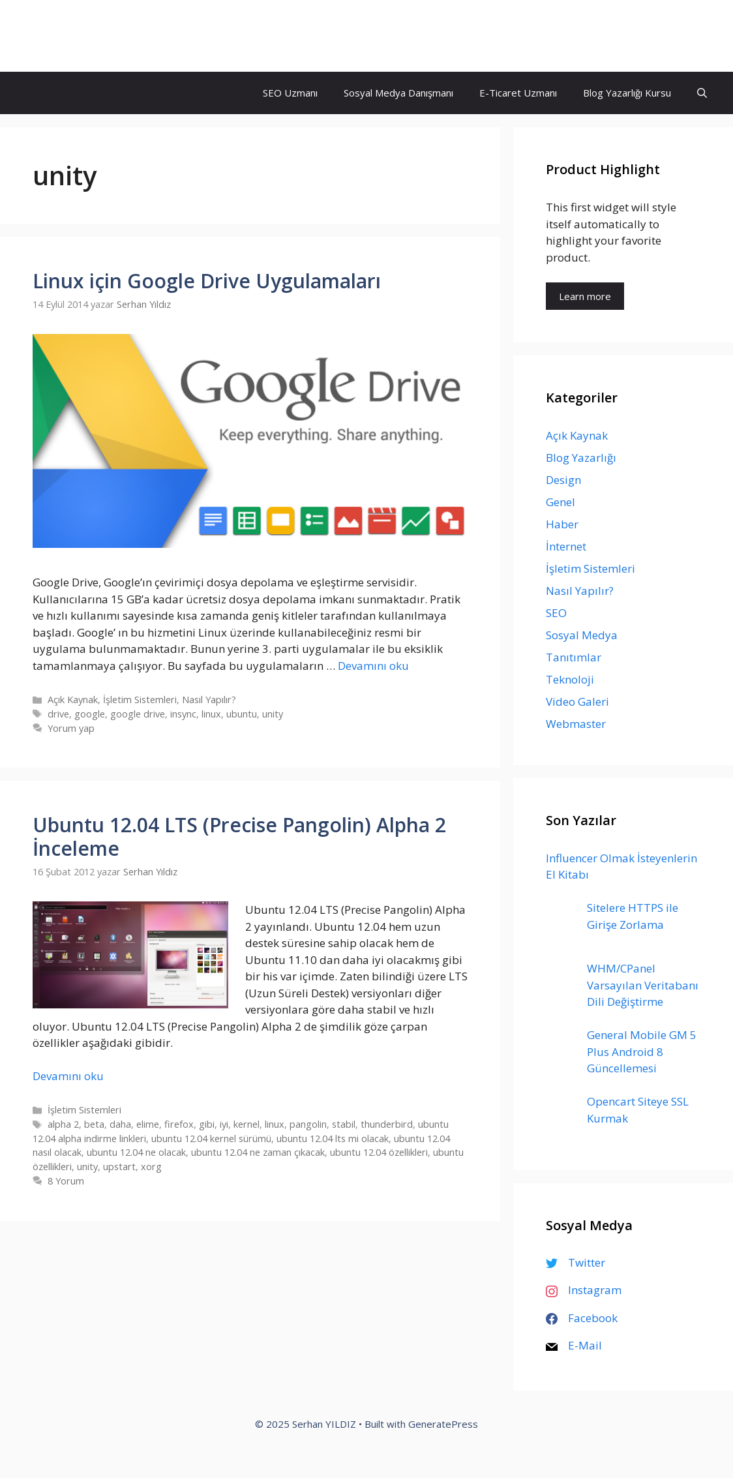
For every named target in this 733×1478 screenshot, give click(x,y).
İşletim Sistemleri (140, 699)
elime (147, 1124)
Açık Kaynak (73, 699)
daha (120, 1124)
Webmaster (576, 723)
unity (272, 714)
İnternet (566, 546)
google (89, 714)
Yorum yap (71, 728)
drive (58, 714)
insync (183, 714)
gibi (207, 1124)
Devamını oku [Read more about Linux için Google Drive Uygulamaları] (373, 665)
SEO (556, 612)
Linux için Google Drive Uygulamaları (207, 280)
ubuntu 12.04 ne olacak (136, 1152)
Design (563, 479)
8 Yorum (66, 1181)
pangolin (308, 1124)
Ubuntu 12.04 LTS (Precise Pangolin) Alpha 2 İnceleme (239, 836)
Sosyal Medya (582, 634)
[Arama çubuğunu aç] (702, 93)
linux (211, 714)
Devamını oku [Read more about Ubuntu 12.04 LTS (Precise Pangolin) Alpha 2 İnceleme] (68, 1075)
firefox (179, 1124)
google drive (137, 714)
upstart (119, 1166)
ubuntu (241, 714)
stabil (343, 1124)
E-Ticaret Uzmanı (518, 92)
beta (94, 1124)
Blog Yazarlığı (581, 457)
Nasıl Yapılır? (209, 699)
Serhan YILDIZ (83, 36)
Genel (560, 501)
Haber (562, 524)
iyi (224, 1124)
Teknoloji (570, 679)
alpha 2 (63, 1124)
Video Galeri (577, 701)
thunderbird (387, 1124)
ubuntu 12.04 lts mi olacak (333, 1138)
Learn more (585, 296)
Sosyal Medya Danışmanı (398, 92)
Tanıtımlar (573, 657)
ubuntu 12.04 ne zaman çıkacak (258, 1152)
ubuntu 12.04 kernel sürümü (211, 1138)
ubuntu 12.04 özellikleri (379, 1152)
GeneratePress (443, 1423)
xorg (151, 1166)
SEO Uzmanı (290, 92)
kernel (246, 1124)
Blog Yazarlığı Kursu (627, 92)
